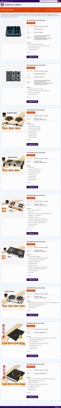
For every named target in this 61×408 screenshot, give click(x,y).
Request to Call (32, 57)
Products (51, 9)
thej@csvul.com (6, 1)
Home (47, 9)
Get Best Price (31, 23)
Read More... (29, 52)
